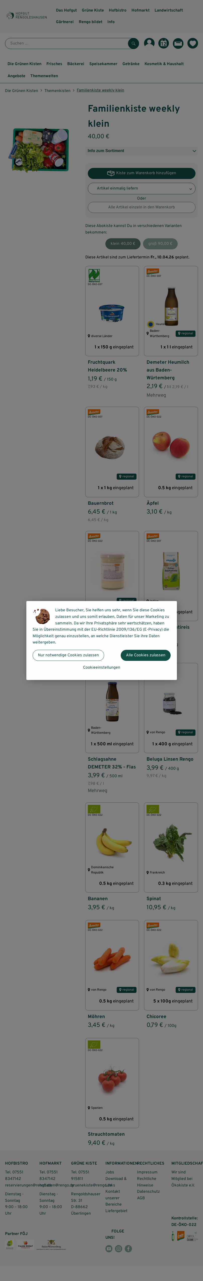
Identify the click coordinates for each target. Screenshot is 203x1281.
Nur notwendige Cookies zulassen (68, 655)
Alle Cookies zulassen (145, 655)
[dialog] (101, 640)
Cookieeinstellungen (101, 667)
